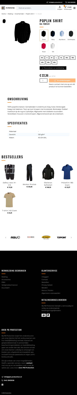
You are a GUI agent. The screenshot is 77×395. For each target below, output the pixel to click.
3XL (73, 58)
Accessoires (6, 279)
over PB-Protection (26, 368)
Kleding (11, 14)
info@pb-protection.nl (54, 2)
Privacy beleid (47, 285)
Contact (45, 279)
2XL (67, 58)
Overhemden (20, 14)
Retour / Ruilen (47, 290)
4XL (42, 62)
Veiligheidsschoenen (10, 285)
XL (61, 58)
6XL (54, 62)
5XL (48, 62)
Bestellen (45, 282)
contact (29, 363)
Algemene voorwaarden (51, 293)
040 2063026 (70, 2)
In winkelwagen (62, 80)
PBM (3, 282)
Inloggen (45, 277)
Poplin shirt (30, 14)
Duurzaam (6, 288)
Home (4, 14)
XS (42, 58)
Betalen (45, 288)
